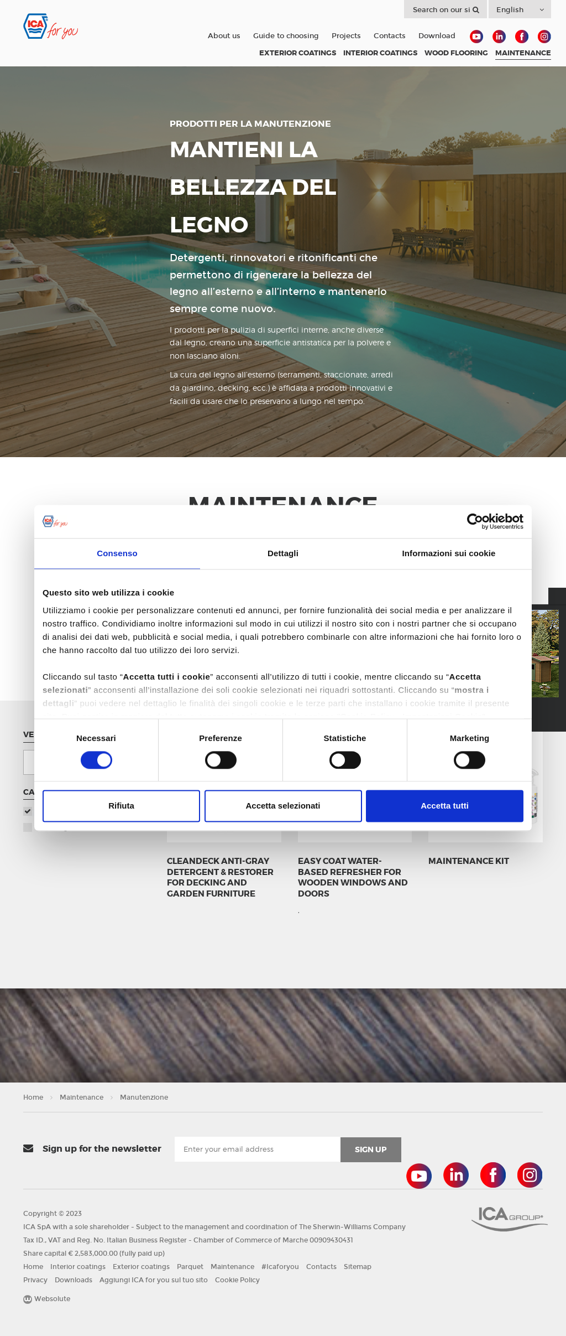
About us (224, 36)
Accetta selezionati (282, 806)
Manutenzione (144, 1097)
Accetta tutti (445, 806)
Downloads (73, 1280)
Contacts (390, 36)
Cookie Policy (237, 1280)
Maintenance (81, 1097)
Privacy (35, 1280)
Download (436, 36)
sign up (371, 1149)
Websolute (46, 1299)
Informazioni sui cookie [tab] (449, 553)
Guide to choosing (286, 36)
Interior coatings (78, 1267)
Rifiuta (121, 806)
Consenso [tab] (117, 553)
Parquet (190, 1267)
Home (33, 1097)
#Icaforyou (280, 1267)
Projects (346, 36)
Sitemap (357, 1267)
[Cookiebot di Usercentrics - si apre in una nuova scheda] (475, 521)
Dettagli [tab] (283, 553)
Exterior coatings (141, 1267)
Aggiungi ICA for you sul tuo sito (153, 1280)
